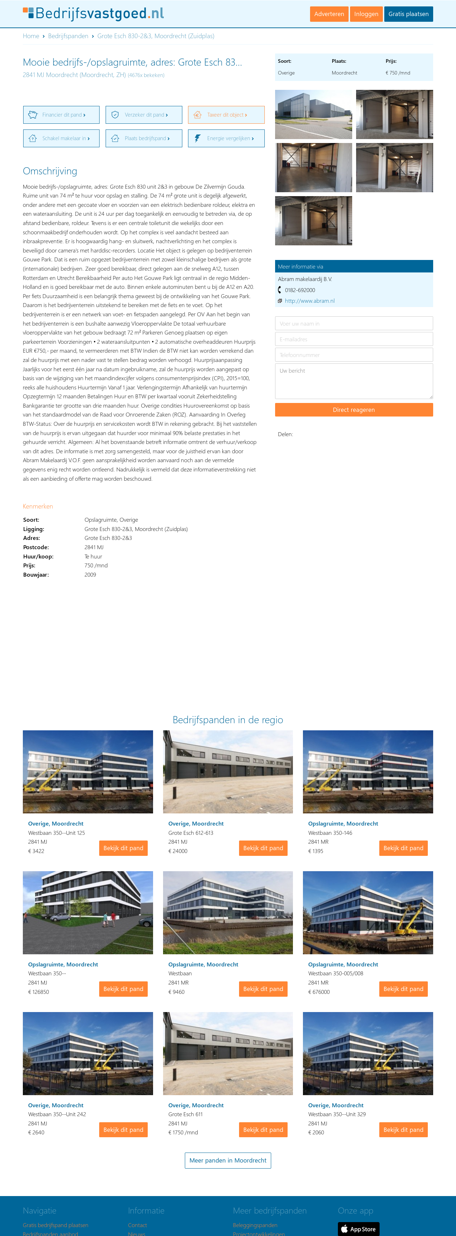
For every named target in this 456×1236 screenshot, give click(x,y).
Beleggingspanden (255, 1225)
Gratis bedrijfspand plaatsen (55, 1225)
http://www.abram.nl (310, 300)
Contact (137, 1225)
